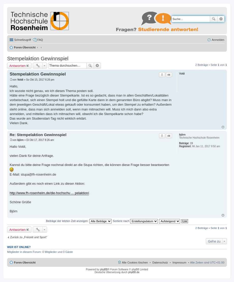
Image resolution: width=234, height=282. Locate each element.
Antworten (17, 65)
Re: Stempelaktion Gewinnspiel (38, 135)
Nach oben (223, 127)
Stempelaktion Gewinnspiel (37, 58)
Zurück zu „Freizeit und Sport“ (28, 237)
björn (182, 134)
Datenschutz (160, 262)
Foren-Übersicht (25, 47)
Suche (213, 19)
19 (191, 143)
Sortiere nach (135, 220)
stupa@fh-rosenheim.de (38, 174)
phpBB (104, 269)
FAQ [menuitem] (40, 39)
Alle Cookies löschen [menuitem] (135, 262)
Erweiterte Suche (220, 19)
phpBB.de (133, 272)
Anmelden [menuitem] (218, 39)
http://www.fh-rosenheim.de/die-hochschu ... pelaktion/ (49, 193)
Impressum (179, 262)
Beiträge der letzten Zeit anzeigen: (79, 220)
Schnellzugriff (22, 39)
